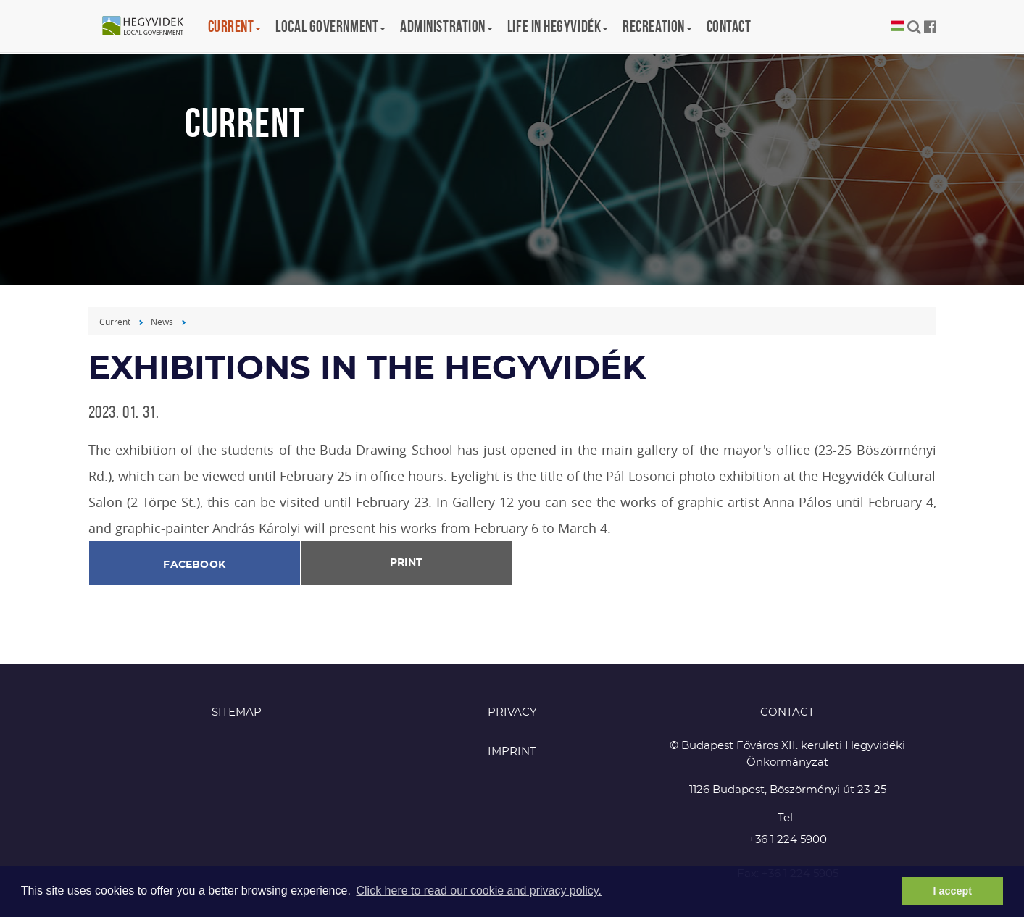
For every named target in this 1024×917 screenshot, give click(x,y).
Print (406, 563)
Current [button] (235, 26)
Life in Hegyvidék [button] (557, 26)
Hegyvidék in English (150, 26)
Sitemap (237, 712)
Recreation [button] (657, 26)
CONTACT (787, 712)
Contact (729, 26)
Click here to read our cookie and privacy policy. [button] (479, 890)
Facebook (194, 565)
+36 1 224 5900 (788, 839)
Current (114, 321)
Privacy (512, 712)
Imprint (512, 751)
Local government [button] (330, 26)
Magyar (897, 26)
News (162, 321)
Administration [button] (446, 26)
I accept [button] (952, 891)
